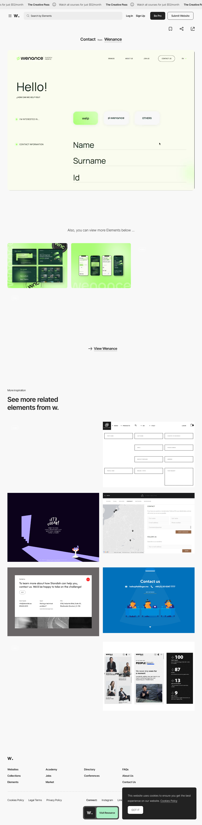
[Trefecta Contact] (149, 523)
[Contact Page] (53, 601)
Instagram (107, 800)
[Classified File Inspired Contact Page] (53, 454)
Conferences (92, 775)
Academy (51, 769)
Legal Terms (35, 800)
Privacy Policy (54, 800)
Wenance (113, 39)
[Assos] (149, 454)
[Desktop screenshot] (37, 265)
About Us (127, 775)
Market (50, 782)
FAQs (125, 769)
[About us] (149, 676)
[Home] (165, 265)
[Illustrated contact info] (53, 527)
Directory (89, 769)
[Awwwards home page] (89, 812)
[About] (37, 314)
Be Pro (158, 15)
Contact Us (129, 782)
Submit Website (180, 15)
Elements (12, 782)
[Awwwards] (16, 15)
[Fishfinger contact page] (149, 600)
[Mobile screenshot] (101, 265)
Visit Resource (107, 812)
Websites (12, 769)
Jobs (48, 775)
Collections (14, 775)
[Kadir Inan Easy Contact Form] (53, 674)
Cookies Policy (15, 800)
